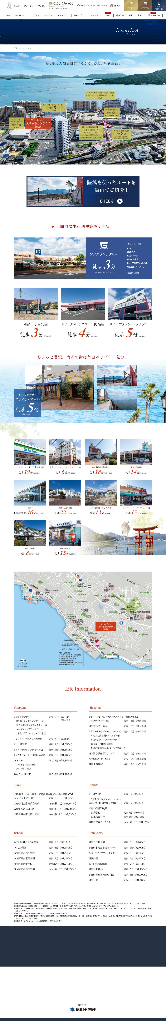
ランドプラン (63, 15)
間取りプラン (79, 15)
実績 (139, 15)
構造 (131, 15)
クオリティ (95, 15)
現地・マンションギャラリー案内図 (92, 5)
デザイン (48, 15)
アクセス (36, 15)
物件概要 (115, 5)
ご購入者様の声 (153, 15)
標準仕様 (120, 15)
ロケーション (21, 15)
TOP (8, 15)
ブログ (108, 15)
